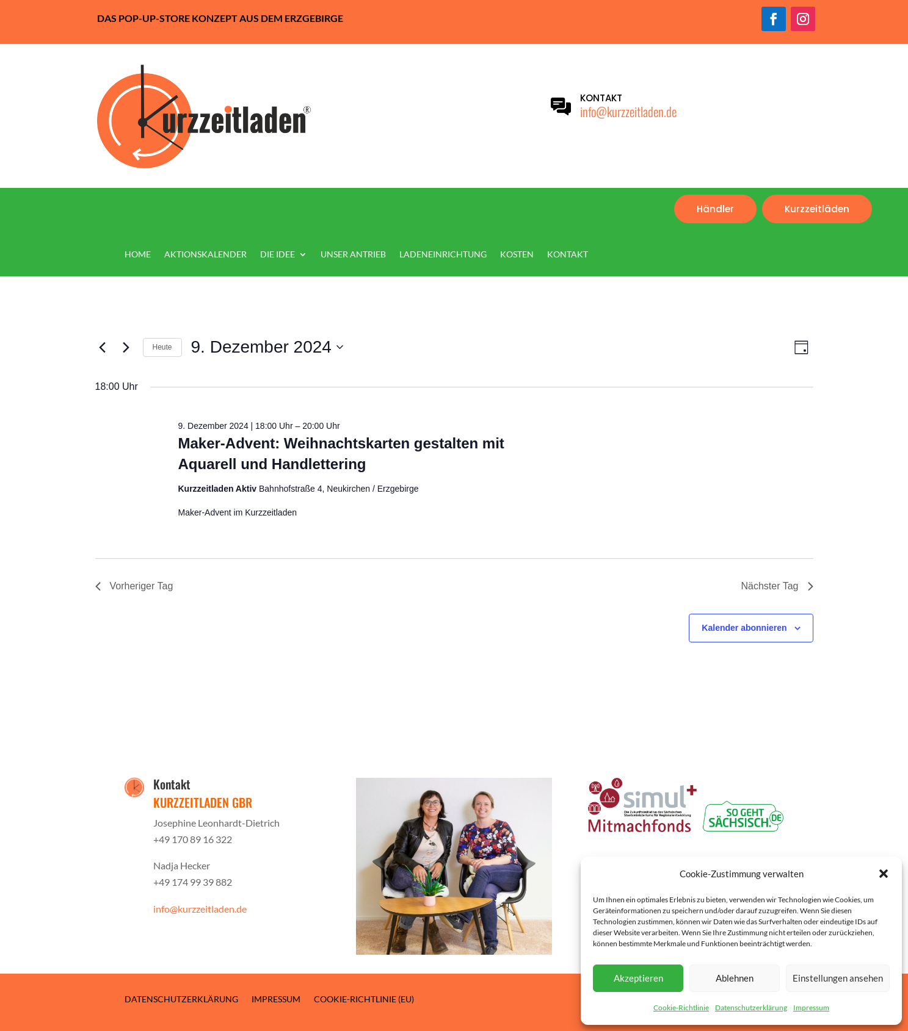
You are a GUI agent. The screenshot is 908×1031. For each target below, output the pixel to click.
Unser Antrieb (353, 254)
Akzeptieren (638, 977)
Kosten (517, 254)
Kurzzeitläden (817, 209)
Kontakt (567, 254)
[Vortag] (102, 347)
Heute (162, 347)
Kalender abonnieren (744, 628)
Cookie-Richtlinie (681, 1007)
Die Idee (277, 254)
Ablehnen (735, 977)
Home (138, 254)
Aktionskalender (205, 254)
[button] (883, 874)
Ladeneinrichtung (443, 254)
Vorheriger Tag (134, 586)
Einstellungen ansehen (838, 977)
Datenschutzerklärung (751, 1007)
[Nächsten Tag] (126, 347)
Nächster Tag (777, 586)
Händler (715, 209)
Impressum (811, 1007)
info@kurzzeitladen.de (628, 111)
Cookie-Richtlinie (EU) (364, 999)
